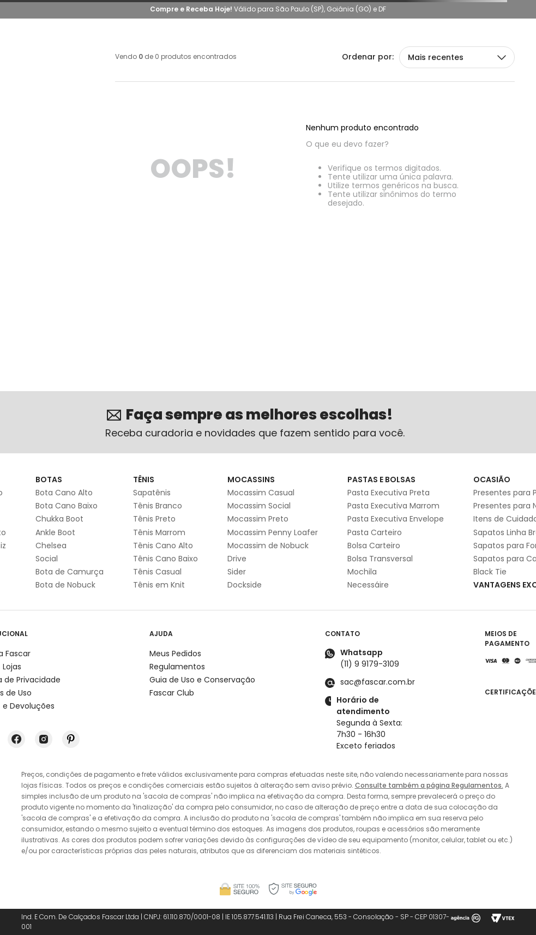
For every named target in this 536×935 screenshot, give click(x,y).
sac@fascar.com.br (377, 681)
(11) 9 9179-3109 (369, 663)
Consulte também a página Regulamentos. (429, 785)
